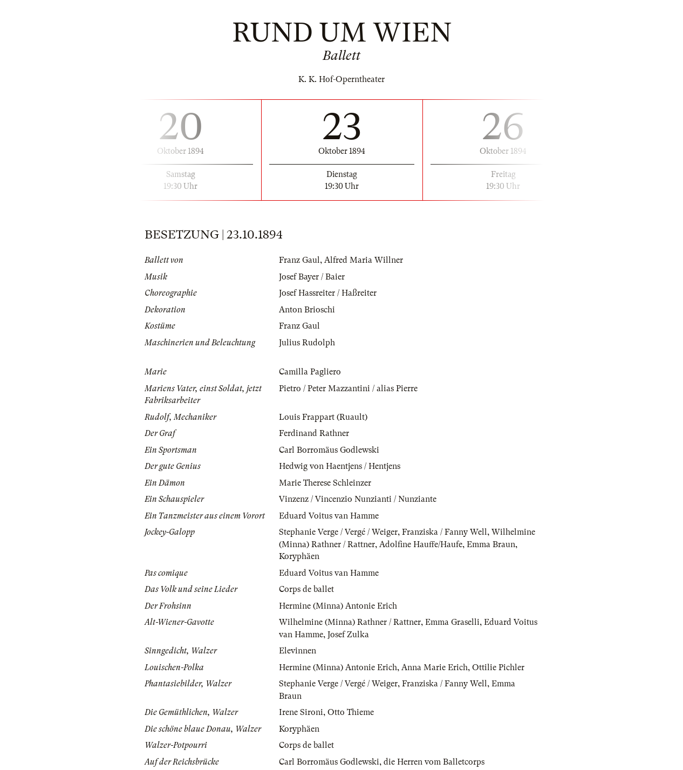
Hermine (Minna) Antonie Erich (338, 606)
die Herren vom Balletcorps (434, 762)
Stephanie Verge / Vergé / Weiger (338, 532)
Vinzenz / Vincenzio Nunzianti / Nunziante (357, 499)
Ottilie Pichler (498, 667)
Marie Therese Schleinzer (325, 483)
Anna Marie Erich (434, 667)
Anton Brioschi (307, 310)
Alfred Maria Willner (363, 260)
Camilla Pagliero (310, 372)
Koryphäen (299, 556)
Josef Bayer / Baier (312, 277)
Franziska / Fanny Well (444, 532)
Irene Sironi (301, 712)
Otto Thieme (350, 712)
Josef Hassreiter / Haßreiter (328, 293)
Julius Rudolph (307, 342)
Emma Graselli (452, 622)
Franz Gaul (299, 260)
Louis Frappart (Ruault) (323, 417)
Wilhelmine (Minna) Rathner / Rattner (350, 622)
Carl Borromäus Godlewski (329, 450)
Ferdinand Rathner (314, 433)
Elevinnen (297, 651)
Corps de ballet (306, 589)
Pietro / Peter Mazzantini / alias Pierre (348, 388)
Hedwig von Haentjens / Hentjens (339, 466)
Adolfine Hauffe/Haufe (420, 544)
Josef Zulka (348, 634)
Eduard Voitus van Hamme (329, 516)
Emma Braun (491, 544)
